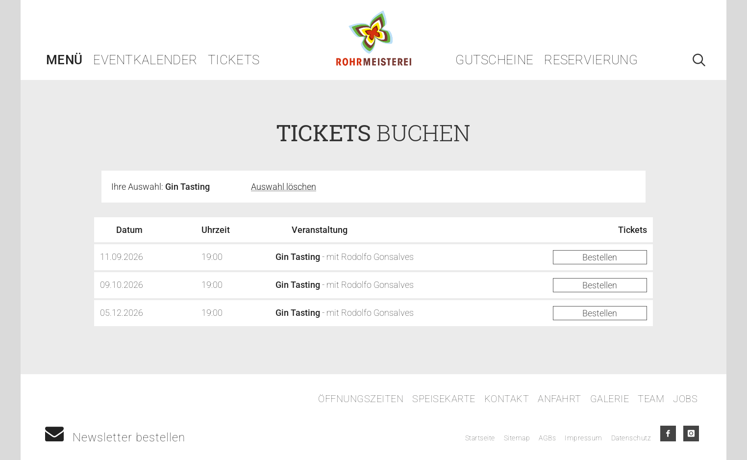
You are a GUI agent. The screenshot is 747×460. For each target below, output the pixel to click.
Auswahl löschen (283, 186)
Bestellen (599, 257)
